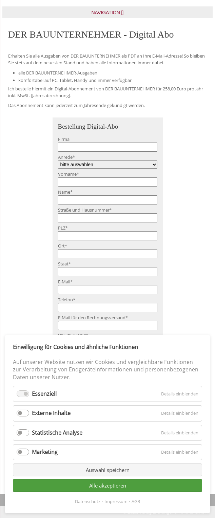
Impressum (116, 501)
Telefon (66, 300)
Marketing (45, 452)
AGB (136, 501)
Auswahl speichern (108, 470)
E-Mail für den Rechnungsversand (93, 318)
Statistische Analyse (57, 432)
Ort (62, 246)
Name (65, 192)
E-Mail (65, 282)
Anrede (66, 157)
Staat (64, 264)
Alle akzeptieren (107, 485)
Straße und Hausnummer (85, 210)
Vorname (68, 174)
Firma (64, 139)
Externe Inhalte (51, 413)
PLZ (63, 228)
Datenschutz (87, 501)
